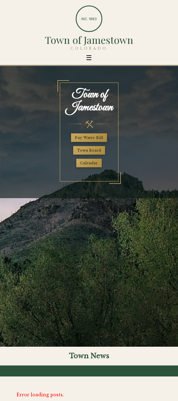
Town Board (89, 150)
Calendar (89, 163)
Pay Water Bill (89, 138)
